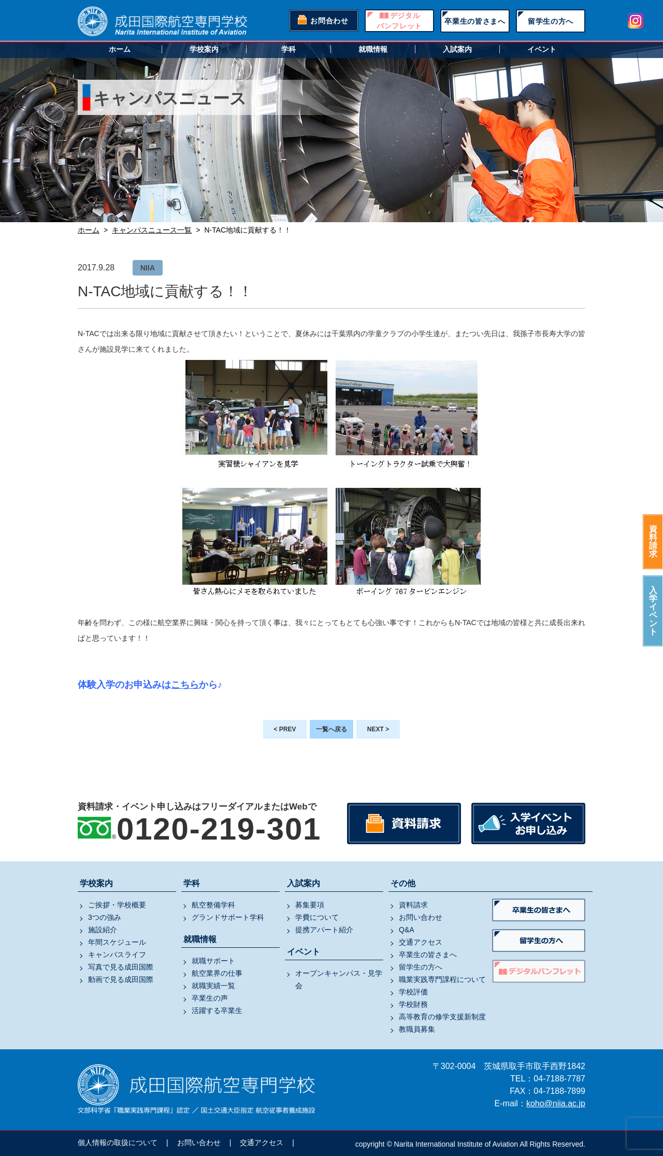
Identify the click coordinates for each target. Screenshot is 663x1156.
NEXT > (378, 729)
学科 (288, 49)
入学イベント (653, 611)
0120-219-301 (219, 829)
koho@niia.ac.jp (555, 1103)
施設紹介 (102, 930)
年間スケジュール (117, 942)
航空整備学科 (213, 905)
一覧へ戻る (331, 729)
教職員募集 (417, 1029)
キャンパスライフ (117, 954)
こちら (185, 685)
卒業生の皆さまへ (475, 21)
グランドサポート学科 (228, 917)
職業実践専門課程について (442, 979)
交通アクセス (420, 942)
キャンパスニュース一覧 (152, 230)
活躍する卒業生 (217, 1010)
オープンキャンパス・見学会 (338, 979)
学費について (317, 917)
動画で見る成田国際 (120, 979)
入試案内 (457, 49)
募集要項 (309, 905)
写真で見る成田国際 (120, 967)
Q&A (406, 930)
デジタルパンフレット (399, 20)
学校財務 (413, 1004)
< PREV (284, 729)
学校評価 (413, 992)
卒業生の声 (210, 998)
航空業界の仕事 (217, 973)
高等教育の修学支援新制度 (442, 1017)
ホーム (120, 49)
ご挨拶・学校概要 (117, 905)
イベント (541, 49)
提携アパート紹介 (324, 930)
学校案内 (204, 49)
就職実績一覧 (213, 985)
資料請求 (653, 541)
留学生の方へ (550, 21)
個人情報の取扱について (117, 1142)
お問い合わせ (420, 917)
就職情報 (372, 49)
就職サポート (213, 961)
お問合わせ (329, 21)
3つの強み (104, 917)
